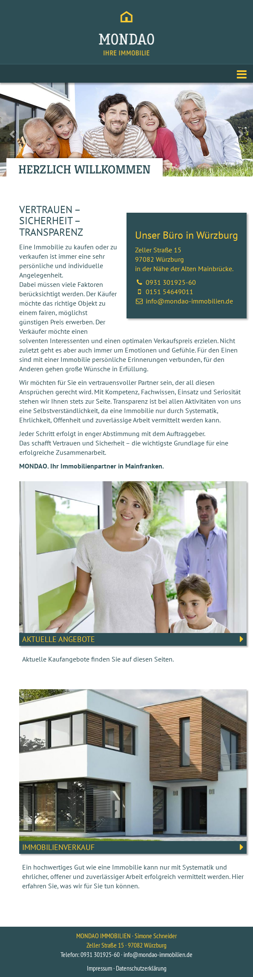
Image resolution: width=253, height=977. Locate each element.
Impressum (99, 968)
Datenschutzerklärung (141, 968)
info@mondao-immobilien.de (189, 301)
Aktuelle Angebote (58, 639)
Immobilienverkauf (58, 847)
